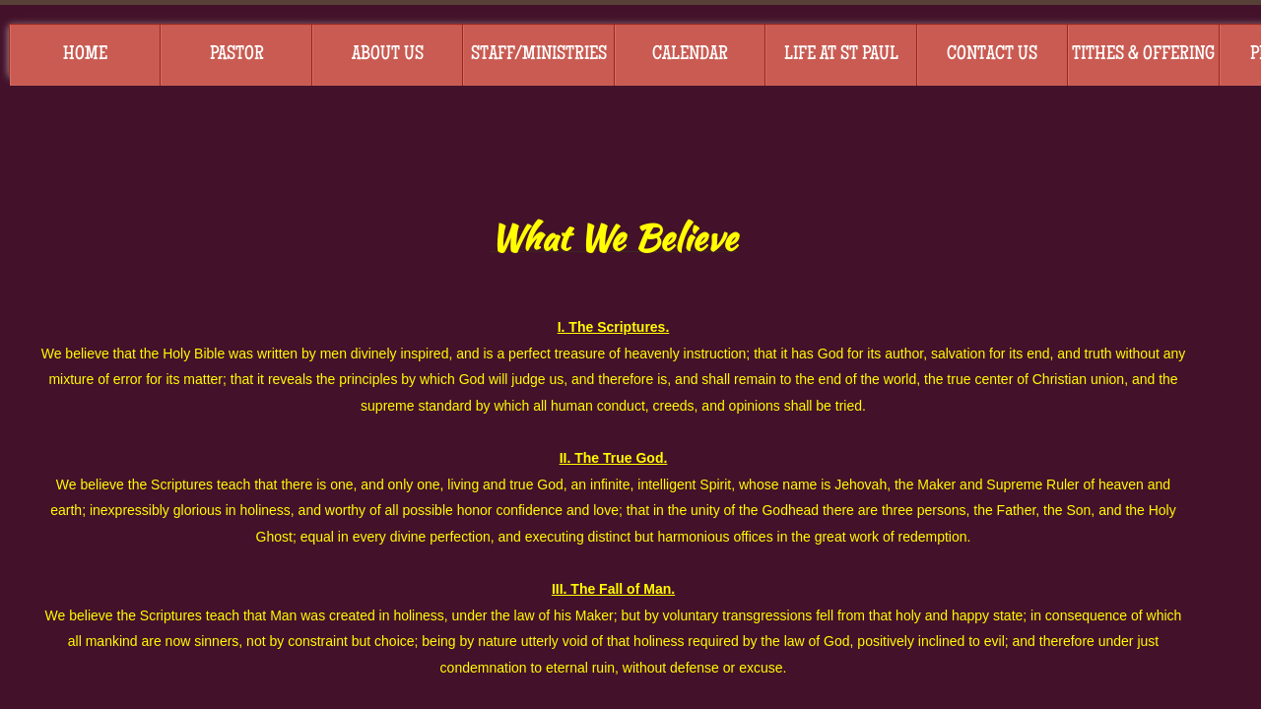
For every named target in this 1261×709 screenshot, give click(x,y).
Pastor (237, 55)
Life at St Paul (841, 55)
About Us (388, 55)
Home (85, 55)
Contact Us (992, 55)
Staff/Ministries (539, 55)
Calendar (690, 55)
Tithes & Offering (1143, 55)
